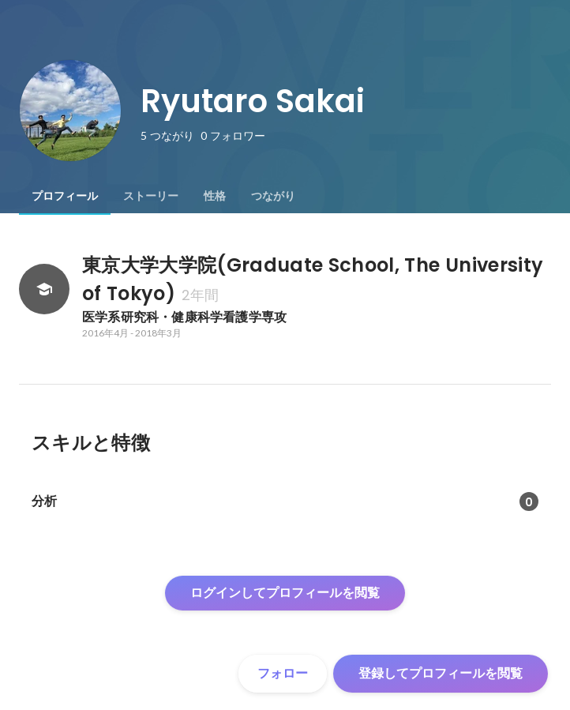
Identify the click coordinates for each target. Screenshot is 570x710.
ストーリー (150, 196)
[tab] (65, 196)
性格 (215, 196)
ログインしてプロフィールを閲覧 (285, 593)
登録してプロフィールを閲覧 (440, 673)
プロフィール (65, 196)
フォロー (282, 673)
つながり (273, 196)
